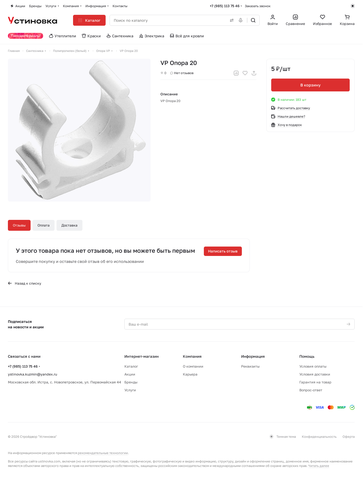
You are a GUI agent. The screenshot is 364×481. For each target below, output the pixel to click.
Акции (129, 374)
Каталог (131, 366)
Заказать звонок (257, 6)
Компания (192, 356)
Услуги (130, 390)
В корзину (310, 85)
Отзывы (19, 225)
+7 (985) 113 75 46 (225, 6)
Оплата (44, 225)
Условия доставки (314, 374)
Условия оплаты (312, 366)
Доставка (69, 225)
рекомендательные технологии (103, 453)
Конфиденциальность (319, 437)
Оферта (349, 437)
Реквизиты (250, 366)
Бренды (130, 382)
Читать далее (318, 466)
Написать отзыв (223, 251)
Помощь (306, 356)
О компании (193, 366)
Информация (253, 356)
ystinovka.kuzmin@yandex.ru (32, 374)
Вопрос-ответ (310, 390)
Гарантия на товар (315, 382)
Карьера (190, 374)
